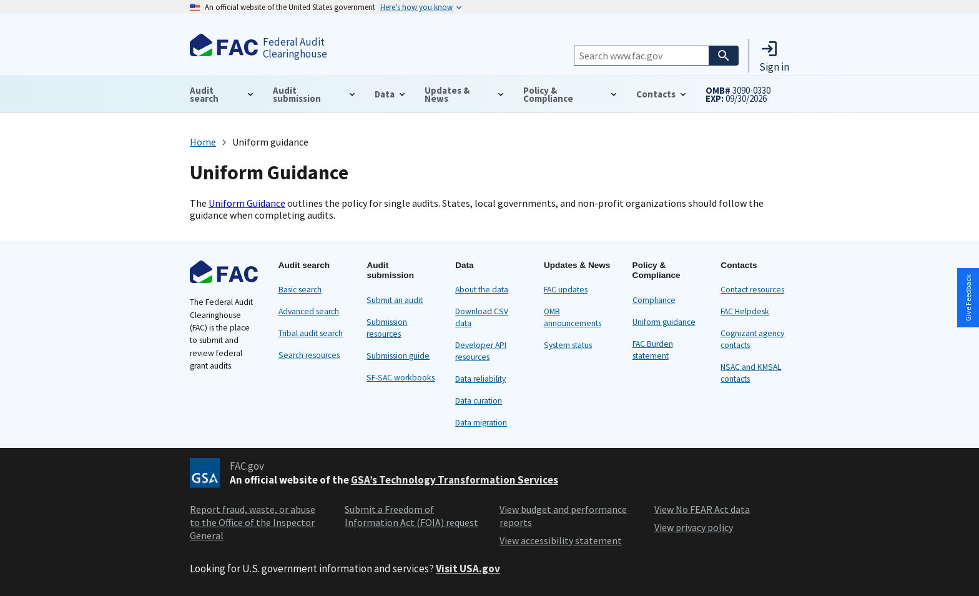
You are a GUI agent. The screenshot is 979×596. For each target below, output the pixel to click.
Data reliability (480, 379)
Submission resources (387, 328)
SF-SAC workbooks (401, 377)
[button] (774, 55)
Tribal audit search (310, 333)
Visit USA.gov (468, 568)
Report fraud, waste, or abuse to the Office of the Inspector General (252, 522)
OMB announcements (572, 317)
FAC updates (566, 289)
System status (568, 345)
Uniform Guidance (247, 203)
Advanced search (308, 311)
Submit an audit (395, 300)
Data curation (478, 400)
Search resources (309, 355)
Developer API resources (480, 351)
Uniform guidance (664, 322)
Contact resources (752, 289)
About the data (481, 289)
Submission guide (398, 355)
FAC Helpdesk (745, 311)
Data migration (481, 422)
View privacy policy (693, 527)
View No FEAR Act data (702, 509)
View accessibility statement (560, 540)
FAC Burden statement (652, 350)
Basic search (300, 289)
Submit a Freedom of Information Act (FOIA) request (411, 516)
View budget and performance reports (563, 516)
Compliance (654, 300)
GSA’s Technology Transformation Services (454, 480)
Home (203, 142)
